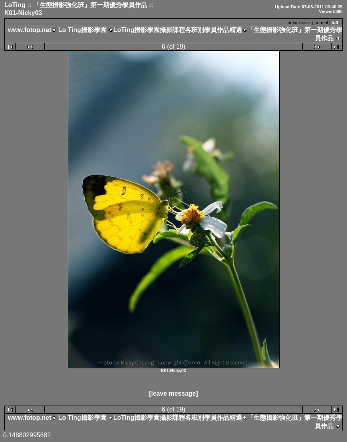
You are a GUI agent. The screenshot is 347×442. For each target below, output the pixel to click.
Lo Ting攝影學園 (82, 30)
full (335, 22)
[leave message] (173, 393)
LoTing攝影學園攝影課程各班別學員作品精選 (177, 30)
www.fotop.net (29, 30)
